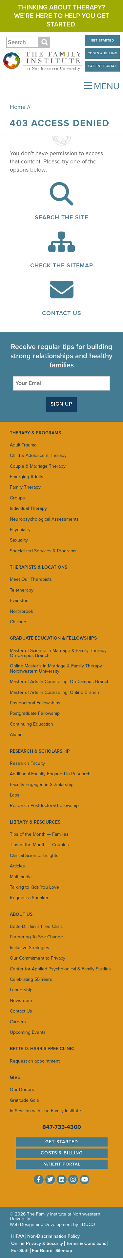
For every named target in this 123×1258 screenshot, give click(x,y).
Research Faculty (27, 763)
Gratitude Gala (24, 1100)
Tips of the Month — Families (39, 834)
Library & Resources (35, 822)
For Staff (20, 1250)
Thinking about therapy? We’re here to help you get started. (61, 16)
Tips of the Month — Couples (39, 844)
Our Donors (22, 1089)
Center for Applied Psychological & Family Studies (60, 969)
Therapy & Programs (35, 433)
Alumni (17, 734)
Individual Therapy (28, 508)
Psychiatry (20, 529)
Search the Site (61, 217)
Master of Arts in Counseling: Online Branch (54, 692)
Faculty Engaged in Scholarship (41, 784)
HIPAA (17, 1236)
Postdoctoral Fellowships (35, 703)
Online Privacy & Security (37, 1243)
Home (18, 106)
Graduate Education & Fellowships (53, 638)
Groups (17, 498)
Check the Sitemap (61, 265)
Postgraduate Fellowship (35, 713)
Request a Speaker (29, 897)
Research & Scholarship (40, 751)
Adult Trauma (23, 445)
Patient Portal (102, 66)
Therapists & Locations (38, 567)
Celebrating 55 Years (31, 979)
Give (15, 1077)
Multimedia (20, 877)
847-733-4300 (61, 1127)
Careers (18, 1022)
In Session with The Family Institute (45, 1111)
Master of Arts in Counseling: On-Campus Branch (60, 681)
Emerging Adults (26, 476)
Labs (14, 795)
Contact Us (61, 313)
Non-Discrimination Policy (53, 1236)
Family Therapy (25, 487)
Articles (17, 866)
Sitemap (63, 1250)
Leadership (21, 990)
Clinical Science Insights (34, 855)
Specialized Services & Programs (43, 551)
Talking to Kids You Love (34, 887)
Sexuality (19, 540)
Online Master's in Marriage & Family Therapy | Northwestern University (57, 668)
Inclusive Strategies (29, 947)
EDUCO (87, 1224)
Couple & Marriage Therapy (38, 466)
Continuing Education (31, 724)
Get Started (102, 40)
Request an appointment (35, 1061)
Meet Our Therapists (31, 579)
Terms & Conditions (86, 1243)
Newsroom (21, 1000)
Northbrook (21, 611)
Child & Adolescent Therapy (38, 455)
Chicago (18, 622)
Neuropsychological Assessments (44, 519)
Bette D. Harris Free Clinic (36, 926)
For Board (42, 1250)
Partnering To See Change (36, 937)
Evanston (19, 600)
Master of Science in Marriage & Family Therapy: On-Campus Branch (59, 653)
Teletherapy (21, 590)
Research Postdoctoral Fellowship (44, 805)
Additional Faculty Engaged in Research (50, 774)
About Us (21, 914)
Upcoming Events (28, 1032)
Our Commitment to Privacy (37, 958)
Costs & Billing (102, 53)
